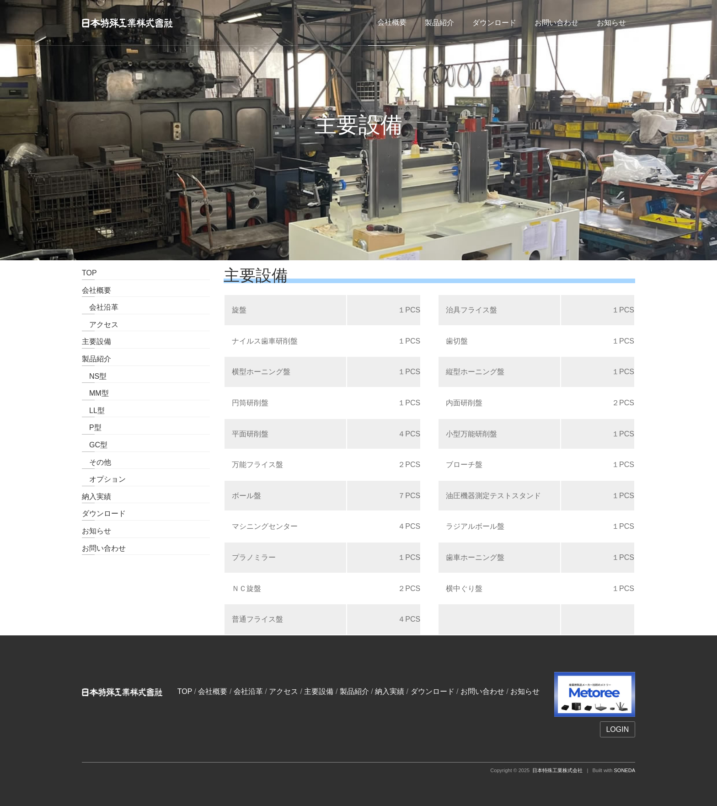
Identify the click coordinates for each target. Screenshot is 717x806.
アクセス (100, 324)
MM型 (95, 393)
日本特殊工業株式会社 (557, 770)
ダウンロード (494, 23)
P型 (92, 427)
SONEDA (624, 770)
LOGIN (617, 729)
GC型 (94, 445)
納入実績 (96, 496)
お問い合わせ (556, 23)
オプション (104, 479)
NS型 (94, 376)
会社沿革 (100, 307)
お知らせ (611, 23)
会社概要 (96, 290)
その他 (96, 462)
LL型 (93, 410)
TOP (89, 273)
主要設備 (96, 341)
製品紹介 (439, 23)
